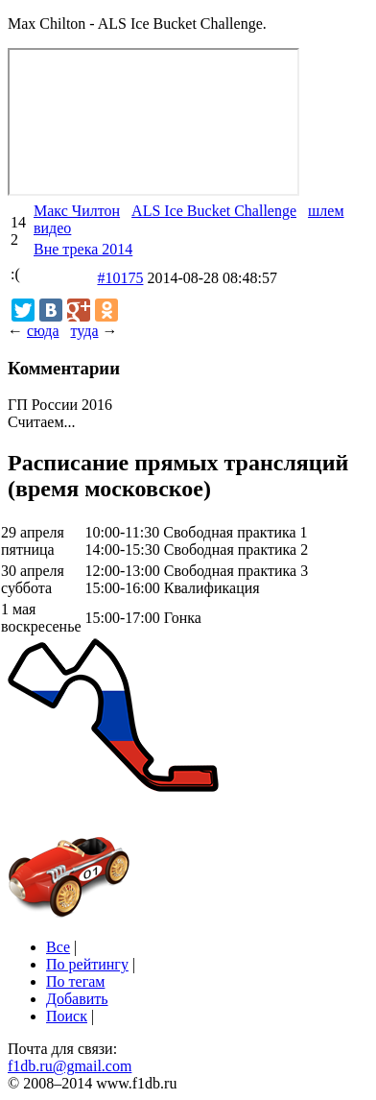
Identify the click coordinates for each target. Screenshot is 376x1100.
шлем (326, 211)
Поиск (66, 1016)
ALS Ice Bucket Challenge (213, 211)
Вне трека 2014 (83, 249)
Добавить (77, 999)
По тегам (75, 981)
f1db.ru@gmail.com (69, 1066)
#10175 (120, 278)
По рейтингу (87, 964)
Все (58, 947)
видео (52, 228)
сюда (43, 331)
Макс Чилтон (77, 211)
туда (84, 331)
